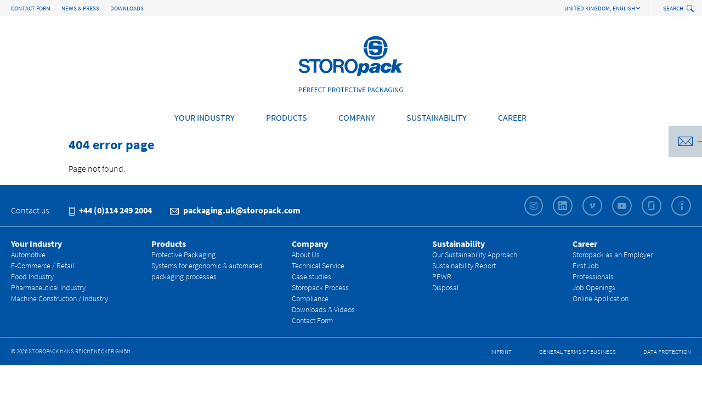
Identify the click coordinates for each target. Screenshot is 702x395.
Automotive (28, 254)
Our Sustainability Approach (474, 254)
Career (512, 117)
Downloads (127, 8)
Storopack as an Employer (613, 254)
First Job (586, 265)
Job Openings (594, 287)
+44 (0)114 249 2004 (110, 210)
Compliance (310, 298)
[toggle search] (691, 9)
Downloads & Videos (323, 309)
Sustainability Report (464, 265)
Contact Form (30, 8)
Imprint (501, 352)
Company (356, 117)
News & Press (80, 8)
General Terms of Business (577, 352)
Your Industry (204, 117)
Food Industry (32, 276)
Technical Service (318, 265)
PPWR (441, 276)
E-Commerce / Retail (42, 265)
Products (286, 117)
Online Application (601, 298)
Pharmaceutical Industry (48, 287)
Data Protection (667, 352)
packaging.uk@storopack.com (235, 210)
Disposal (445, 287)
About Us (306, 254)
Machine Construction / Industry (59, 298)
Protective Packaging (183, 254)
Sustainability (436, 117)
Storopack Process (320, 287)
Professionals (593, 276)
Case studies (311, 276)
